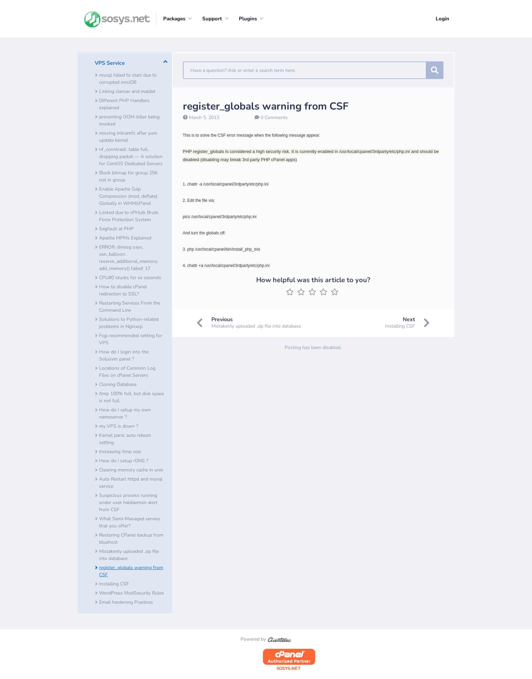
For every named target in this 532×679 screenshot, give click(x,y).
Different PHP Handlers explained (124, 105)
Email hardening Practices (126, 603)
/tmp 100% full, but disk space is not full (131, 398)
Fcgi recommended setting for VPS (130, 340)
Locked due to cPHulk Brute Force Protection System (128, 217)
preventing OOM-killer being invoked (129, 121)
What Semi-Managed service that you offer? (129, 523)
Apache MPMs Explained (125, 238)
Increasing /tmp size (120, 452)
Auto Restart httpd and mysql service (131, 483)
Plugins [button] (248, 18)
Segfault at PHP (116, 229)
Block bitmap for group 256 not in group (128, 177)
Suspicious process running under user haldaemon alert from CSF (128, 503)
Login (442, 18)
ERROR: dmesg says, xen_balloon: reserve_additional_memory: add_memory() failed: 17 (128, 258)
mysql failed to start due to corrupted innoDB (128, 79)
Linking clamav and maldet (127, 92)
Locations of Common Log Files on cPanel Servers (127, 372)
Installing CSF (114, 584)
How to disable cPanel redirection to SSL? (123, 291)
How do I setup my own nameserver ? (125, 414)
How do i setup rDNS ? (123, 461)
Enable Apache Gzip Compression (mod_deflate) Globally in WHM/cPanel (128, 197)
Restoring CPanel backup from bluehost (131, 539)
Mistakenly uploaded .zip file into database (129, 555)
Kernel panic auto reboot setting (125, 439)
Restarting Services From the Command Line (129, 307)
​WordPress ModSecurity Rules (131, 593)
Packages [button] (174, 18)
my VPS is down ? (118, 427)
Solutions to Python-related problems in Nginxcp (128, 323)
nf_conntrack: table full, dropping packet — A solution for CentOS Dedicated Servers (131, 157)
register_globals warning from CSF (131, 572)
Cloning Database (117, 385)
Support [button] (212, 18)
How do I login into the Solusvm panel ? (124, 356)
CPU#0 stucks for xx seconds (130, 278)
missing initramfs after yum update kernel (128, 137)
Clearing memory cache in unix (131, 470)
